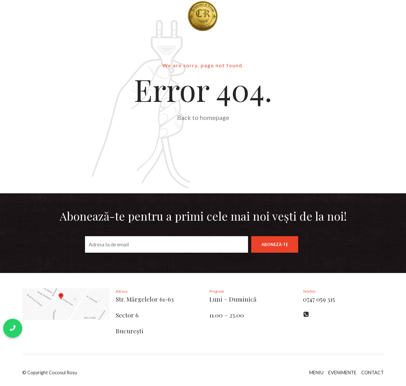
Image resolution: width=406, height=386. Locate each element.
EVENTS (30, 47)
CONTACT (275, 15)
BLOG (242, 15)
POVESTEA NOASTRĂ (85, 15)
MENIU (131, 15)
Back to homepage (203, 117)
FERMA (309, 15)
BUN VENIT (34, 15)
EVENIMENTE (342, 372)
